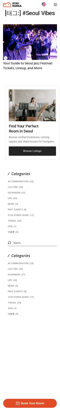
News (13, 204)
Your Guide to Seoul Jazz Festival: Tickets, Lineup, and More (28, 65)
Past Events (17, 209)
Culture (15, 187)
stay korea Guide (21, 215)
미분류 (13, 232)
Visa (12, 226)
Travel (14, 220)
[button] (32, 151)
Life (12, 198)
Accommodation (21, 181)
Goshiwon (16, 192)
